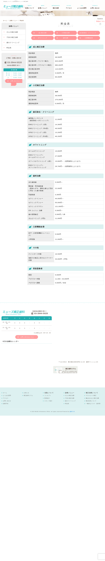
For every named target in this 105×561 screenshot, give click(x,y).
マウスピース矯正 (91, 395)
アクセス (69, 7)
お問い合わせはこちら (16, 82)
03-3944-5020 (41, 313)
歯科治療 (65, 38)
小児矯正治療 (66, 33)
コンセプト (47, 395)
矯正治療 (56, 7)
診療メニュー (42, 7)
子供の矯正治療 (12, 37)
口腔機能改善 (89, 38)
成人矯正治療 (43, 33)
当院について (29, 7)
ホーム (5, 392)
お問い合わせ (94, 7)
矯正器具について (91, 401)
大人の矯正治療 (12, 32)
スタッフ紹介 (48, 401)
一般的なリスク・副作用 (93, 403)
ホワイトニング (42, 38)
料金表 (9, 48)
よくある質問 (81, 7)
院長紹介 (47, 398)
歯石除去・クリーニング (88, 33)
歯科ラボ (72, 411)
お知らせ (26, 392)
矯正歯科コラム (28, 395)
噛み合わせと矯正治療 (92, 398)
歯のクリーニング (13, 42)
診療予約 (5, 403)
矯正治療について (92, 393)
